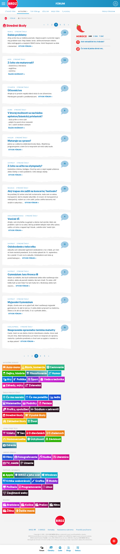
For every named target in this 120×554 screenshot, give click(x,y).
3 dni (95, 36)
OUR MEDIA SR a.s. (54, 537)
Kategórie (23, 11)
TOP (35, 11)
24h (90, 36)
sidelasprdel (13, 329)
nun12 (10, 31)
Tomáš (45, 541)
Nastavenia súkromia (65, 533)
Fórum (60, 3)
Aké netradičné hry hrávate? (92, 41)
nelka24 (11, 189)
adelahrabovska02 (16, 217)
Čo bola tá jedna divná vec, (92, 48)
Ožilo (45, 11)
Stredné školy (21, 31)
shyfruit (11, 164)
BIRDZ (5, 18)
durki (10, 110)
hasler (10, 138)
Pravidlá (83, 533)
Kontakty (51, 533)
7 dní (101, 36)
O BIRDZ (41, 533)
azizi (9, 59)
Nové (10, 11)
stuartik (11, 87)
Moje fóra (55, 11)
